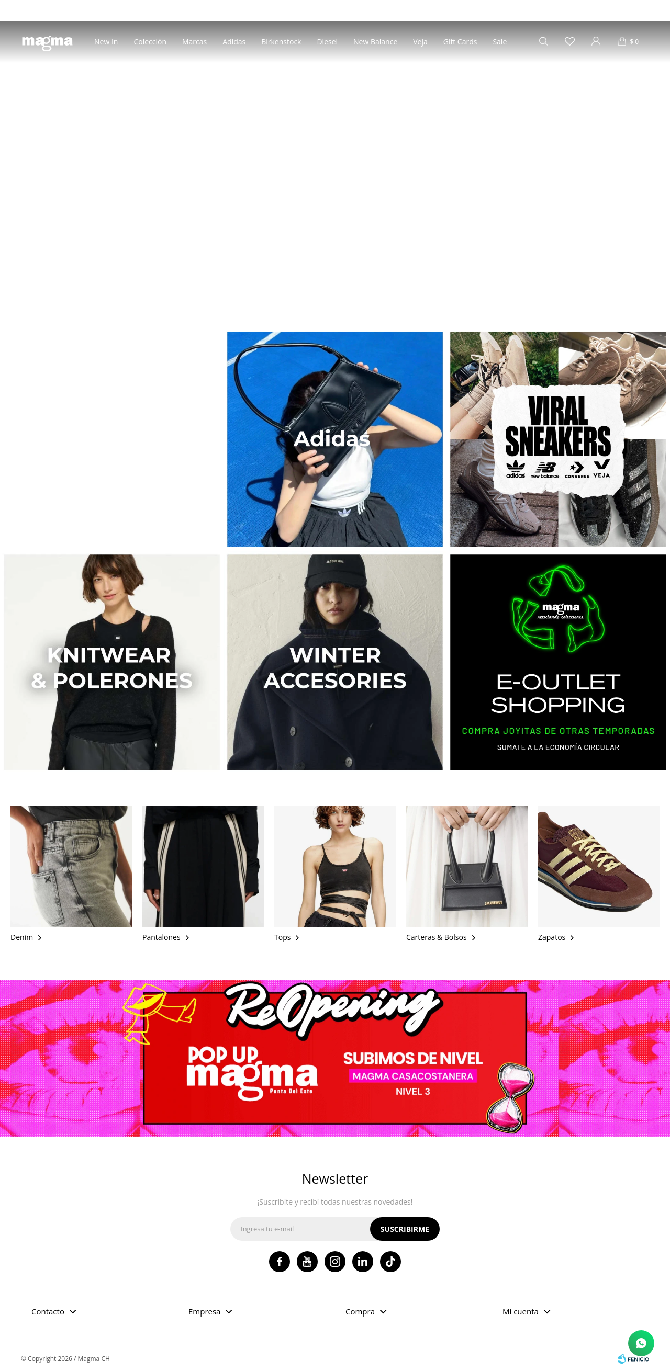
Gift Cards (460, 42)
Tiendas (32, 10)
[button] (329, 304)
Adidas (233, 42)
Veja (420, 42)
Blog (62, 10)
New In (106, 42)
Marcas (194, 42)
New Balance (375, 42)
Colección (149, 42)
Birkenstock (281, 42)
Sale (500, 42)
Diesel (327, 42)
